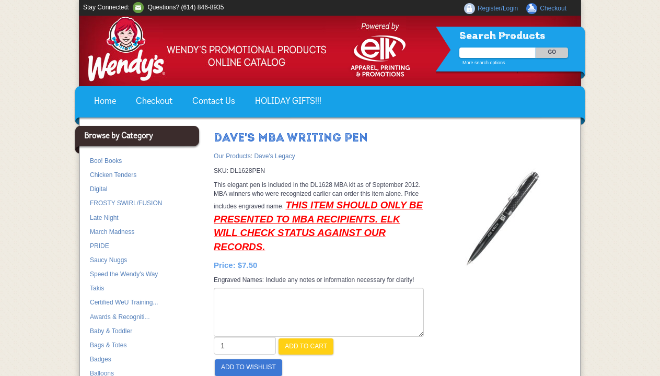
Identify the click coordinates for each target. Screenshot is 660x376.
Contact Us (213, 102)
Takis (97, 288)
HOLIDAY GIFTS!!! (288, 102)
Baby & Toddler (111, 331)
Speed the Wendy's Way (124, 274)
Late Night (104, 217)
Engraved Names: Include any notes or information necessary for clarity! (314, 280)
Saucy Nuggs (108, 260)
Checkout (154, 102)
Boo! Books (106, 160)
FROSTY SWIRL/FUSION (126, 203)
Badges (100, 359)
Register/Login (498, 8)
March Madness (112, 232)
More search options (483, 62)
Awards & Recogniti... (120, 317)
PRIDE (99, 246)
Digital (98, 189)
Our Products (232, 156)
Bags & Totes (108, 345)
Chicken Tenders (113, 175)
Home (105, 102)
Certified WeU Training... (124, 302)
